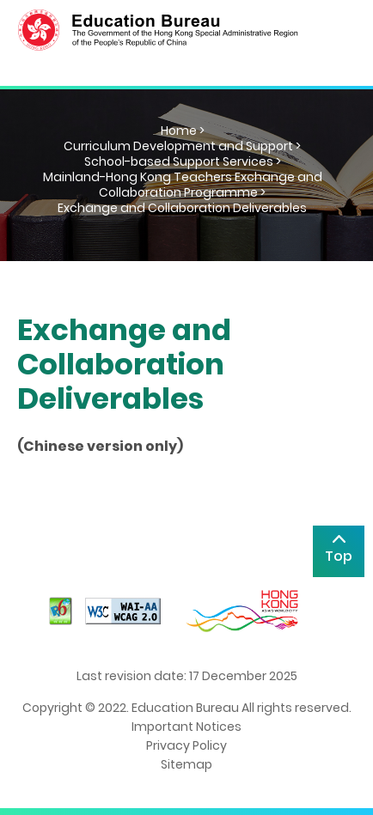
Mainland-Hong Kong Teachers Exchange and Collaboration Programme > (182, 184)
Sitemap (186, 764)
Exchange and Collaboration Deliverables (182, 208)
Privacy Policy (186, 745)
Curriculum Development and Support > (182, 146)
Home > (183, 130)
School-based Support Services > (182, 161)
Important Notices (186, 726)
